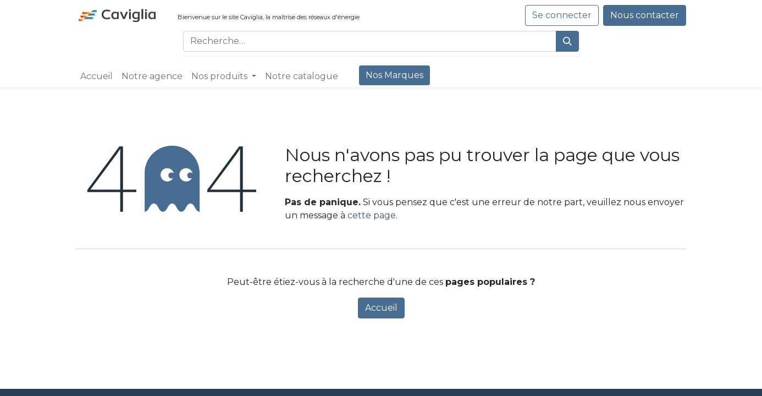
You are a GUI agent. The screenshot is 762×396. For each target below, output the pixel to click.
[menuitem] (96, 76)
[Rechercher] (567, 41)
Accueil (381, 307)
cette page (371, 215)
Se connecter (562, 15)
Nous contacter (644, 15)
